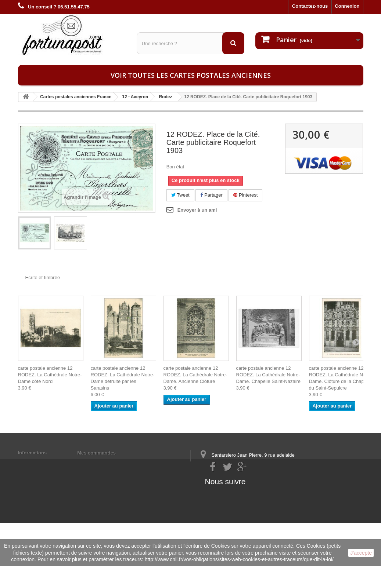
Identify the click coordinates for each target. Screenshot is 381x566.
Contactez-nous (310, 6)
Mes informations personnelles (112, 462)
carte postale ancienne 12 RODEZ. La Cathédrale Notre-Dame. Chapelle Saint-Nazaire (268, 374)
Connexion (347, 6)
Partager (211, 195)
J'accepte (361, 553)
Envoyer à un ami (197, 210)
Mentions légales (37, 462)
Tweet (180, 195)
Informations (32, 453)
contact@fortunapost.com (256, 493)
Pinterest (245, 195)
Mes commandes (96, 453)
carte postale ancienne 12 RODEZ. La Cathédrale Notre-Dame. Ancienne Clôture (195, 374)
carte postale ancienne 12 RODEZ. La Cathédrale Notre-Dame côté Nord (50, 374)
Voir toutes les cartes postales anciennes (191, 75)
